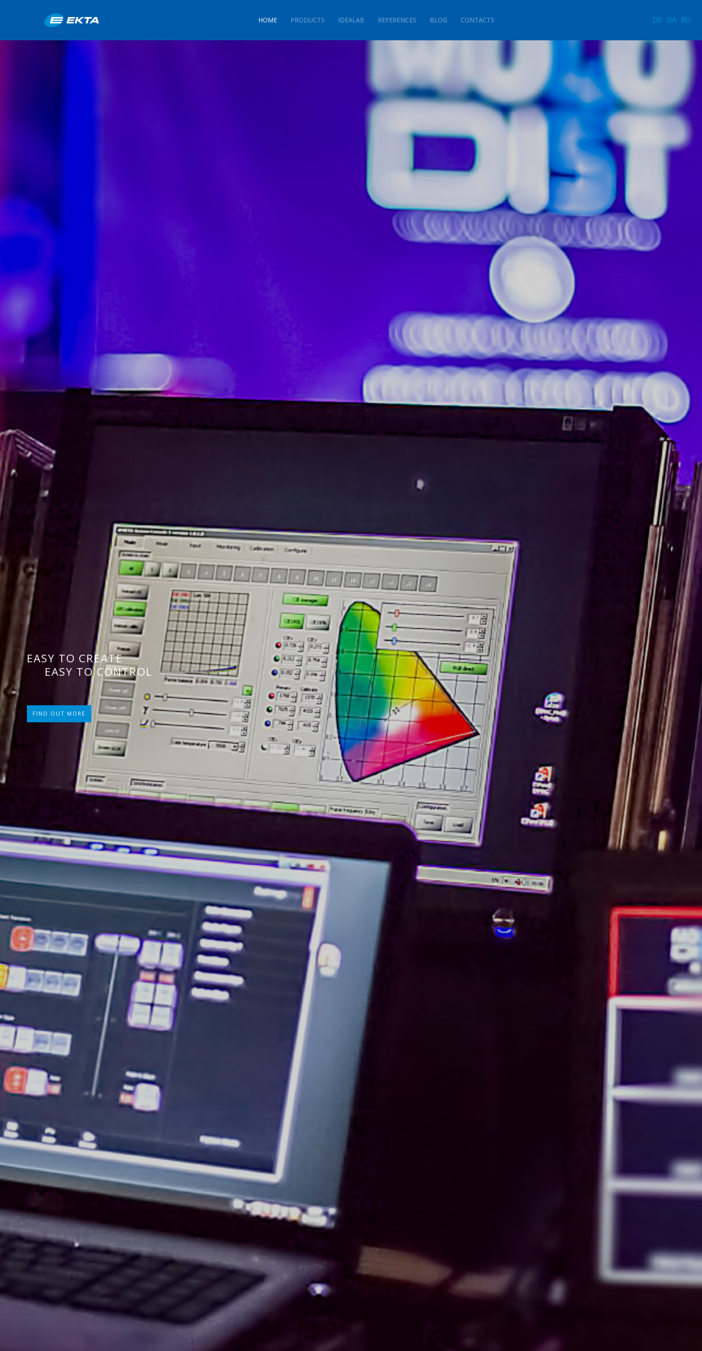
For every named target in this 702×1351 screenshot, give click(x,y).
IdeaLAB (351, 20)
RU (686, 20)
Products (308, 20)
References (397, 20)
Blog (438, 20)
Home (267, 20)
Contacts (477, 20)
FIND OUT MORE (59, 713)
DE (657, 20)
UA (671, 20)
